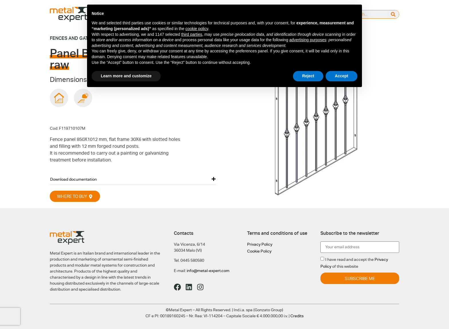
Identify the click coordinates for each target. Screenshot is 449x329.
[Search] (393, 14)
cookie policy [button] (197, 28)
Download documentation (73, 179)
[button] (133, 179)
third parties (191, 34)
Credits (297, 316)
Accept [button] (341, 76)
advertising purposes (307, 40)
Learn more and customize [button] (126, 76)
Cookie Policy (259, 251)
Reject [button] (308, 76)
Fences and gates (72, 38)
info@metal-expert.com (208, 270)
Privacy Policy (259, 244)
